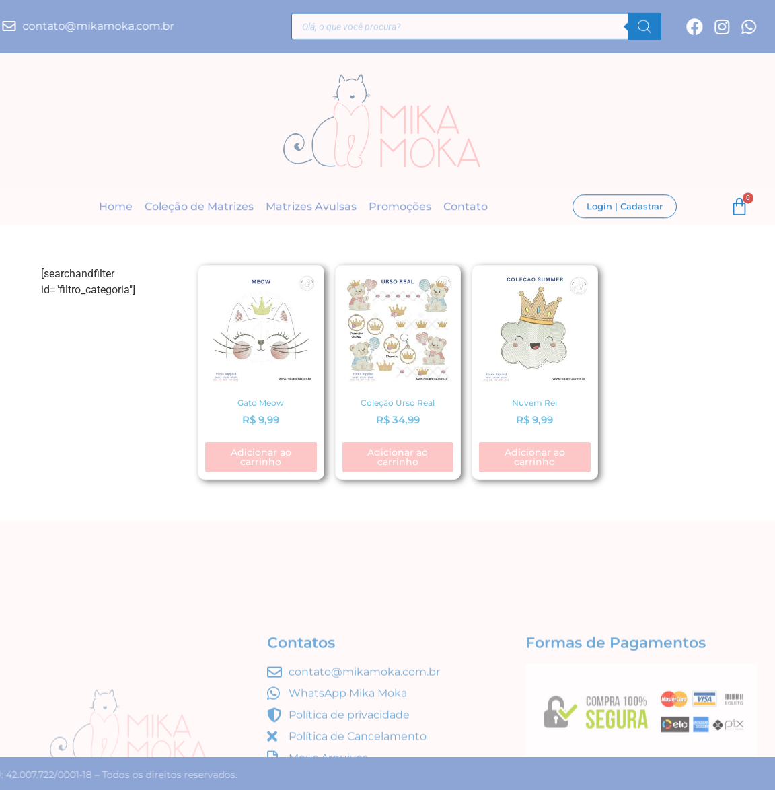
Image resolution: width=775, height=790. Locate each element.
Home (116, 207)
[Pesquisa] (644, 28)
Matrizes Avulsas (311, 207)
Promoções (400, 207)
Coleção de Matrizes (199, 207)
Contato (465, 207)
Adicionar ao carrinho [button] (261, 457)
